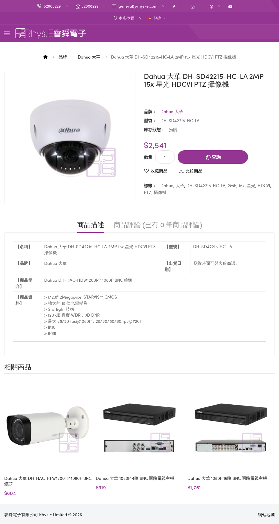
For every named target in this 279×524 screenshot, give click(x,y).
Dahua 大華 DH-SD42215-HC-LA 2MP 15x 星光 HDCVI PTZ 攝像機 (173, 57)
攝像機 (160, 192)
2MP (232, 185)
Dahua (166, 185)
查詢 (213, 157)
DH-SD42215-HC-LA (206, 185)
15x (242, 185)
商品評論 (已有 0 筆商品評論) (158, 224)
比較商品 (194, 171)
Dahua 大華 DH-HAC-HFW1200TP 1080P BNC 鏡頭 (47, 481)
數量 (148, 157)
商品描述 (90, 224)
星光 (251, 185)
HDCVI (264, 185)
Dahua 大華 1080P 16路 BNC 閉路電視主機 (227, 478)
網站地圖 (266, 514)
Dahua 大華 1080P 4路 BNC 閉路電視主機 (135, 478)
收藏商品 (159, 171)
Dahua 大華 (89, 57)
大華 (180, 185)
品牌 (63, 57)
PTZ (147, 192)
